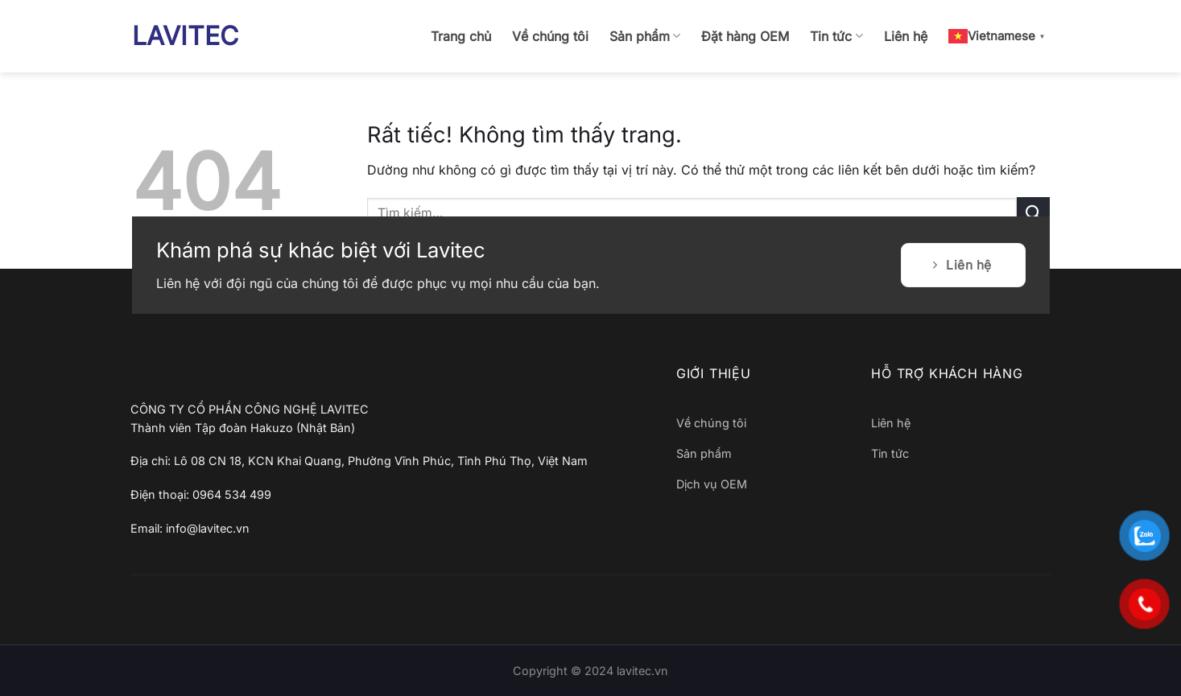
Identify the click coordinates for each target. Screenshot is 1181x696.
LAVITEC (185, 36)
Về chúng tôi (550, 36)
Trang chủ (461, 36)
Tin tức (836, 36)
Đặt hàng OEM (745, 36)
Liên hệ (905, 36)
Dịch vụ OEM (711, 484)
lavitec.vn (642, 670)
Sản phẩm (644, 36)
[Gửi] (1033, 213)
